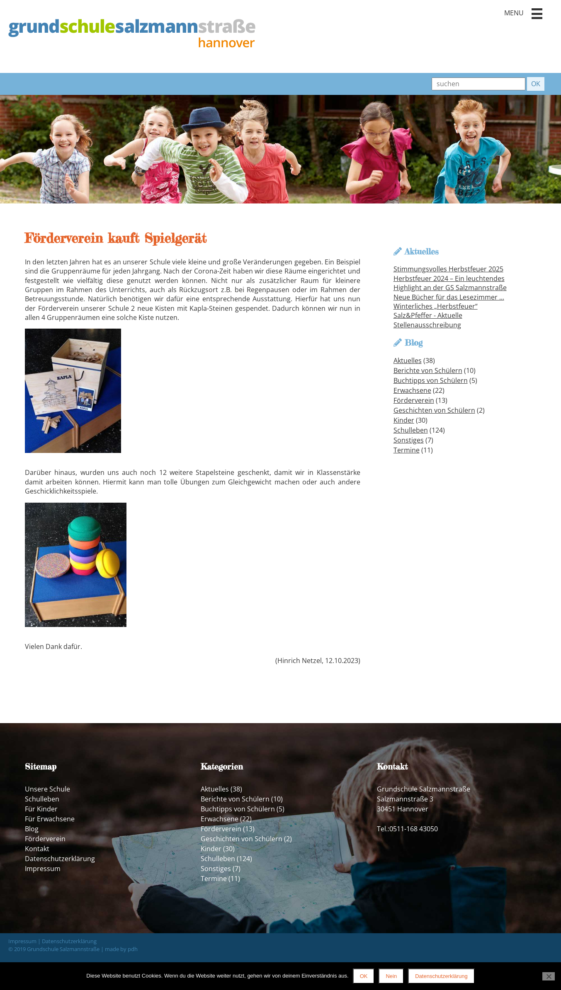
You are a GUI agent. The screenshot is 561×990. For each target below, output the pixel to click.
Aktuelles (407, 360)
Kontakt (37, 848)
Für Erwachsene (50, 818)
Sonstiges (408, 440)
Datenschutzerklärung (60, 858)
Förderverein (413, 400)
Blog (32, 828)
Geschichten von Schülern (434, 410)
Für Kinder (41, 808)
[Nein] (548, 976)
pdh (133, 949)
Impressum (43, 868)
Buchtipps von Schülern (430, 380)
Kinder (403, 420)
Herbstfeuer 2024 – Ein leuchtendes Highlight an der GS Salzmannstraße (450, 283)
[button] (537, 13)
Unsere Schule (47, 789)
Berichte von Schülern (427, 370)
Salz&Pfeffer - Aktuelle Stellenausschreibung (427, 320)
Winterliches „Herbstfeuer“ (435, 306)
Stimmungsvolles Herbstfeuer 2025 (448, 269)
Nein (391, 976)
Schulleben (410, 430)
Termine (406, 450)
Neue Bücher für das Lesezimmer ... (448, 297)
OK (364, 976)
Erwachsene (412, 390)
